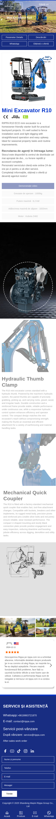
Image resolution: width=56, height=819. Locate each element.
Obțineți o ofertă (41, 44)
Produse (21, 813)
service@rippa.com (34, 735)
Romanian (9, 6)
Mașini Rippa (36, 803)
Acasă (7, 813)
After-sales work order (15, 741)
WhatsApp (14, 44)
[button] (24, 634)
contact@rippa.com (23, 721)
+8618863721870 (27, 715)
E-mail (35, 813)
